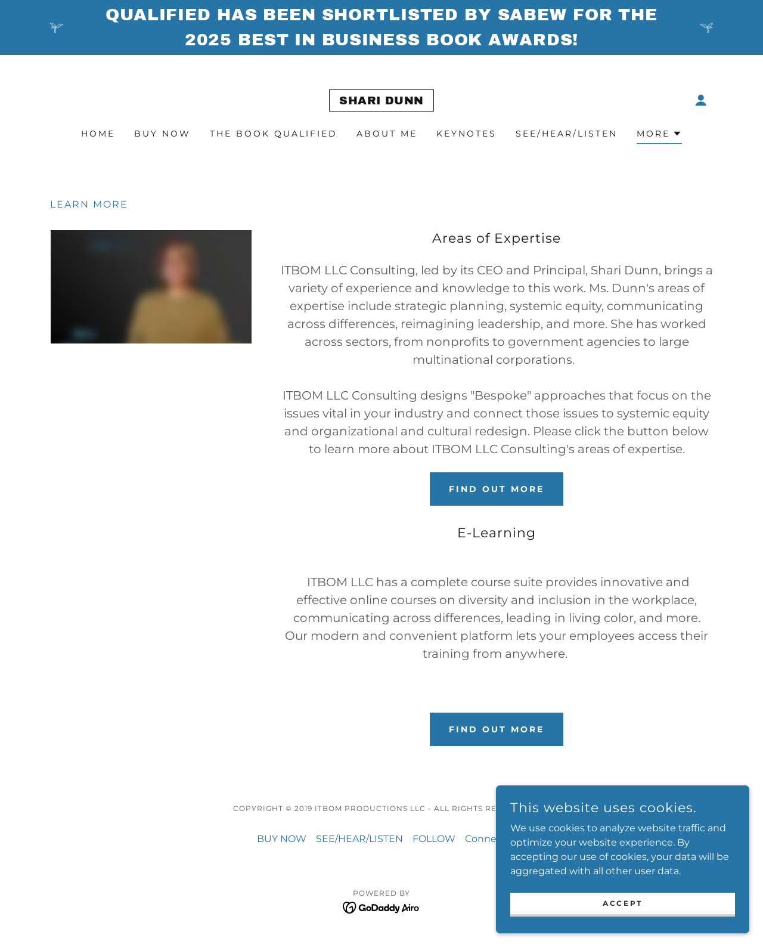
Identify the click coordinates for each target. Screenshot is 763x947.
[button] (701, 100)
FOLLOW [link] (433, 838)
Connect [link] (485, 838)
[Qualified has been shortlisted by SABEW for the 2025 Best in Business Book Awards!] (381, 27)
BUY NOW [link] (162, 133)
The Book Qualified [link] (273, 133)
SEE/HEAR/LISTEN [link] (567, 133)
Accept (629, 903)
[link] (381, 101)
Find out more (496, 489)
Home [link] (98, 133)
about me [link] (386, 133)
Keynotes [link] (466, 133)
